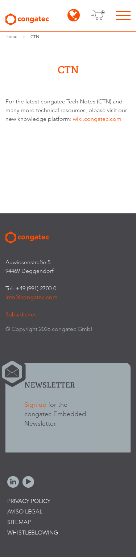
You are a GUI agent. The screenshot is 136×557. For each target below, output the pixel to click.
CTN (34, 36)
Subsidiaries (21, 314)
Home (11, 36)
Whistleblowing (32, 532)
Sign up (35, 404)
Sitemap (19, 522)
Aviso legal (24, 511)
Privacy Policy (28, 500)
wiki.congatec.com (97, 118)
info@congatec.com (31, 297)
